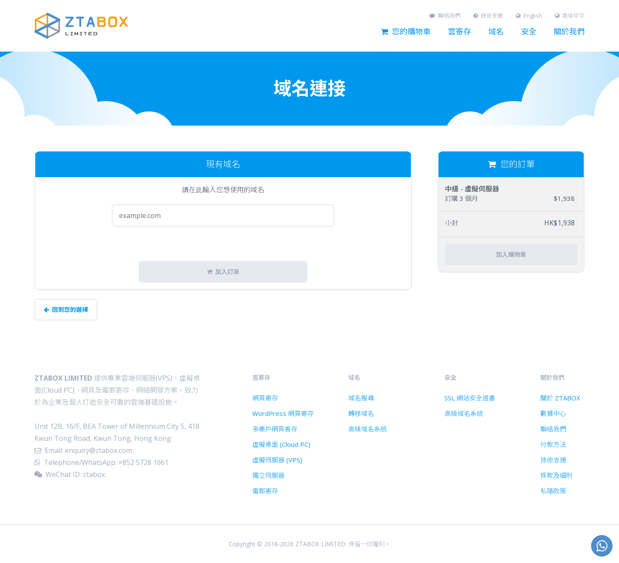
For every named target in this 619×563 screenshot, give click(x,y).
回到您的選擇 (66, 310)
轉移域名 (361, 413)
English (529, 15)
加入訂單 (223, 272)
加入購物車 (511, 254)
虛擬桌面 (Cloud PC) (281, 444)
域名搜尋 (361, 398)
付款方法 (553, 444)
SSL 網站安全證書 (469, 398)
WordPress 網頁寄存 (283, 413)
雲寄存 (459, 32)
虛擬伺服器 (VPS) (277, 459)
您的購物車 (406, 32)
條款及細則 (556, 475)
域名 (496, 32)
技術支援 (488, 15)
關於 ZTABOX (560, 398)
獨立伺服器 (268, 475)
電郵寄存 (265, 490)
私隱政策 (553, 490)
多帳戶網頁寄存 (274, 429)
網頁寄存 (265, 398)
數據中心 (553, 413)
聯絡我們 (444, 15)
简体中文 (570, 15)
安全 (528, 32)
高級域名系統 (367, 429)
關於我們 (569, 32)
